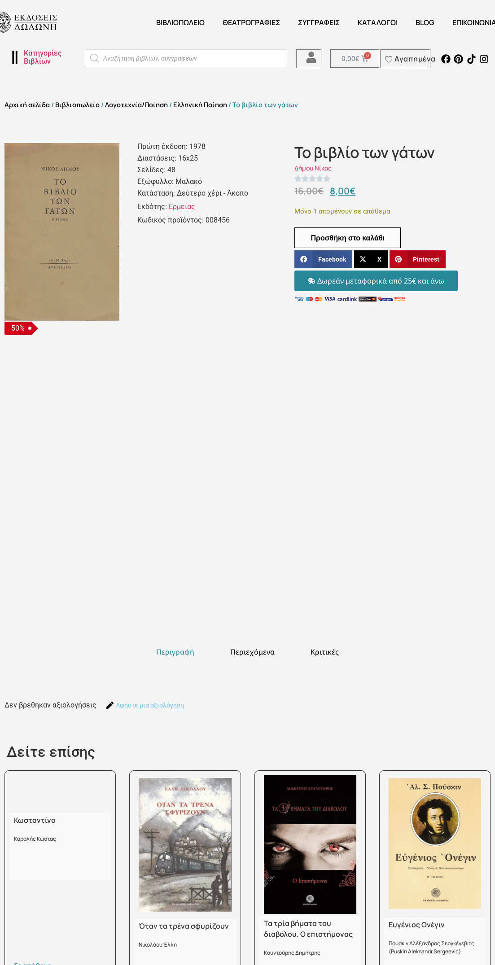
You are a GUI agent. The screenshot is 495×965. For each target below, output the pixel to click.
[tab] (175, 652)
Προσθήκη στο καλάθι (348, 238)
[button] (323, 259)
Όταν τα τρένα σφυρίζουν (184, 926)
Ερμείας (182, 206)
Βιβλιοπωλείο (180, 22)
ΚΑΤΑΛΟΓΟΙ (378, 22)
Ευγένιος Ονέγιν (417, 925)
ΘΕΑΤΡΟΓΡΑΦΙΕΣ (251, 22)
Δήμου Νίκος (313, 168)
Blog (425, 22)
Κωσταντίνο (35, 820)
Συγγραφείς (319, 22)
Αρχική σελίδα (27, 104)
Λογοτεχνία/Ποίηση (136, 104)
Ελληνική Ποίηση (200, 104)
